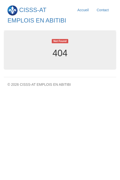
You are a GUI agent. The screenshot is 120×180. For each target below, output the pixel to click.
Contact (103, 10)
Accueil (83, 10)
